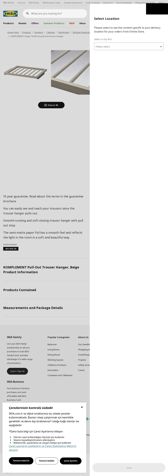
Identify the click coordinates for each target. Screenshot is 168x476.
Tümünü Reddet (46, 460)
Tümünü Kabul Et (21, 460)
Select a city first (103, 35)
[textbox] (129, 43)
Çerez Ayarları (70, 460)
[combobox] (129, 42)
